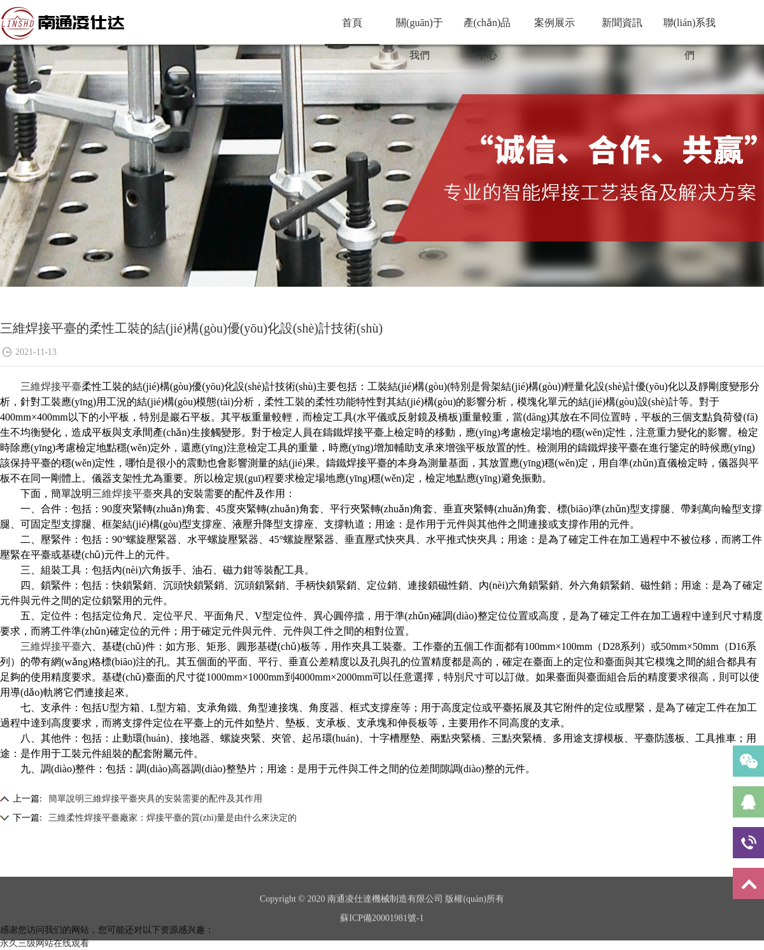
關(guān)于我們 (419, 30)
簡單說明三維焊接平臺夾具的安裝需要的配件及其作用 (155, 798)
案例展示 (554, 22)
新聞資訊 (622, 22)
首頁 (352, 22)
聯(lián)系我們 (689, 30)
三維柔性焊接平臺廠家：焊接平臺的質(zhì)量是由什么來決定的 (172, 818)
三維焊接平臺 (50, 386)
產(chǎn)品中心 (487, 30)
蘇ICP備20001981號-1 (381, 929)
